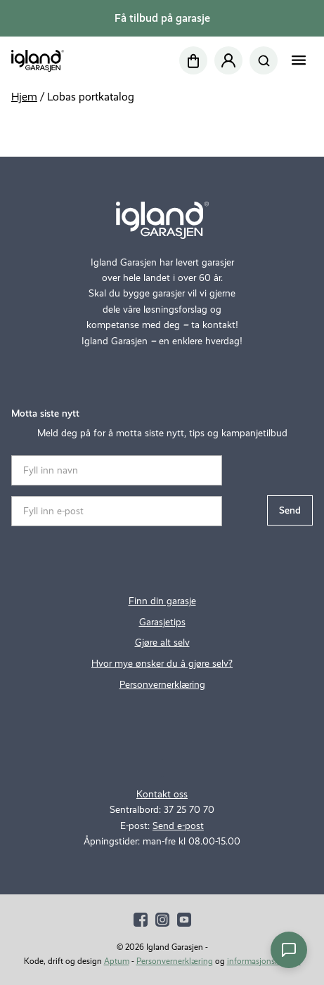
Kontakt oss (162, 794)
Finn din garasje (162, 601)
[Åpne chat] (289, 950)
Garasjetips (162, 622)
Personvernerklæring (162, 685)
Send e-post (178, 826)
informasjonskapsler (264, 961)
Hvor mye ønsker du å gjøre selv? (162, 664)
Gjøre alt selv (162, 642)
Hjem (24, 96)
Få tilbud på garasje (162, 18)
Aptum (116, 961)
